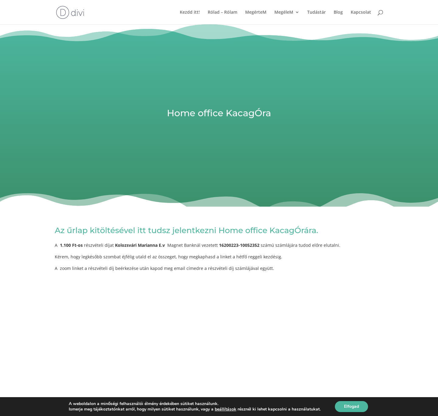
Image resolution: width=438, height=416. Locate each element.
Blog (338, 12)
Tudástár (316, 12)
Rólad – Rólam (222, 12)
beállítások (225, 409)
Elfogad (351, 406)
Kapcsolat (361, 12)
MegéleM (283, 12)
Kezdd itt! (190, 12)
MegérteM (255, 12)
